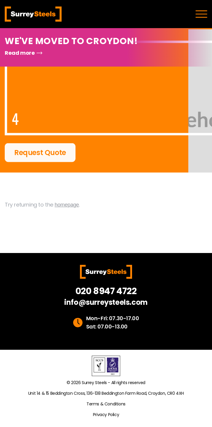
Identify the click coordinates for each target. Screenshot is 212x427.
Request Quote (40, 153)
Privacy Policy (106, 415)
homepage (67, 209)
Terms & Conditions (106, 404)
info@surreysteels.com (106, 302)
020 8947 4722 (106, 291)
